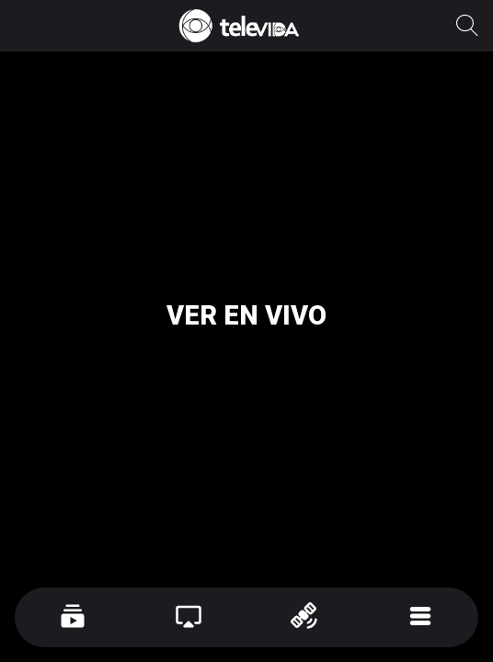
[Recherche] (467, 26)
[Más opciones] (421, 617)
